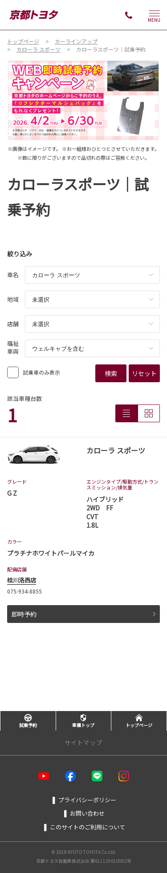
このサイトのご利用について (83, 826)
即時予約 (83, 614)
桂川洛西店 (21, 580)
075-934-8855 (24, 591)
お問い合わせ (83, 812)
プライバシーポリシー (83, 799)
